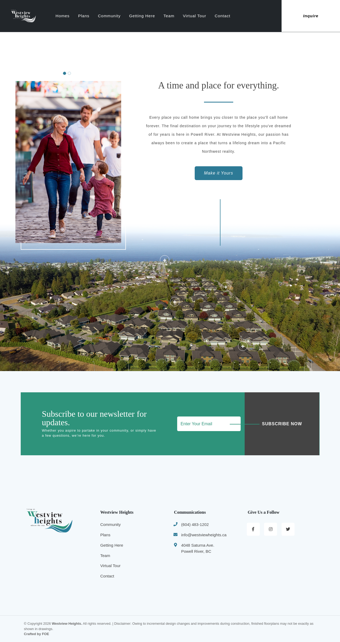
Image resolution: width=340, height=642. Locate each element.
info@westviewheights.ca (204, 535)
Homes (77, 16)
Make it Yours (218, 173)
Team (183, 16)
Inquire (310, 16)
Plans (98, 16)
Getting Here (157, 16)
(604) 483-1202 (195, 524)
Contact (237, 16)
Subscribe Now (282, 424)
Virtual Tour (209, 16)
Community (124, 16)
